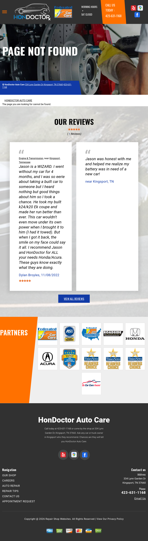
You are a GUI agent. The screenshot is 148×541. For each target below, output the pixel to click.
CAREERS (8, 480)
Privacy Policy (116, 519)
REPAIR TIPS (10, 491)
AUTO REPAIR (11, 485)
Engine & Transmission (31, 158)
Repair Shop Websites (58, 519)
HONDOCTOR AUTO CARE (18, 100)
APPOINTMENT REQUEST (18, 501)
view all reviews (74, 299)
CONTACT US (10, 496)
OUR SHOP (9, 475)
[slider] (74, 129)
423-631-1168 (113, 15)
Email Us (140, 498)
